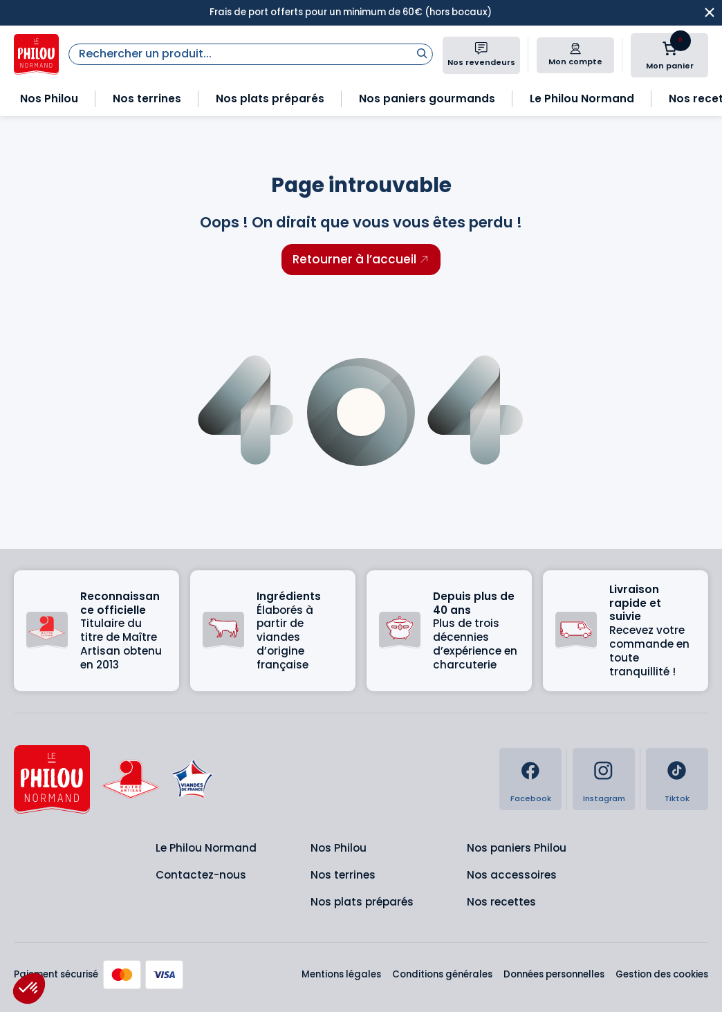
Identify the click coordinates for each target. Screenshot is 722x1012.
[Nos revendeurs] (481, 48)
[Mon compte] (575, 48)
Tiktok (677, 798)
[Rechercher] (421, 53)
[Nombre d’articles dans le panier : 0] (669, 48)
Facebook (530, 798)
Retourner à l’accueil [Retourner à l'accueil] (354, 259)
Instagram (604, 798)
